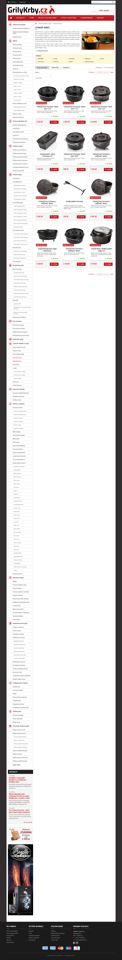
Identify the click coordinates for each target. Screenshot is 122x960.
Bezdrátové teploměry (19, 644)
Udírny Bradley (17, 44)
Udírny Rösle (17, 58)
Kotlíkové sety (17, 400)
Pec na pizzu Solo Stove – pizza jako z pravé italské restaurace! (19, 811)
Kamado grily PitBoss (19, 317)
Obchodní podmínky (12, 931)
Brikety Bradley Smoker (20, 107)
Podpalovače (17, 700)
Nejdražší (66, 67)
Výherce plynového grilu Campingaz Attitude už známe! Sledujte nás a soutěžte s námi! (19, 796)
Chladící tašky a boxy (19, 679)
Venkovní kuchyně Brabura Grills (21, 32)
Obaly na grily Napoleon (20, 737)
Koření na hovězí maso (20, 414)
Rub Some (16, 539)
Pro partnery (32, 940)
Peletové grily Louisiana (20, 160)
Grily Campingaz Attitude (20, 220)
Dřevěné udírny (17, 55)
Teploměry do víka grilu (20, 655)
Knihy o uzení (17, 86)
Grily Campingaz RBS (19, 206)
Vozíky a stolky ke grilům (20, 669)
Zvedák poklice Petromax (74, 201)
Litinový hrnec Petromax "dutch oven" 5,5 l (47, 108)
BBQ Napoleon (18, 473)
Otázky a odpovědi (68, 18)
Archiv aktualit (28, 822)
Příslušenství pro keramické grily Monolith (22, 308)
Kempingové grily (18, 227)
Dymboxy (15, 69)
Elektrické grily (18, 339)
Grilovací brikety (18, 690)
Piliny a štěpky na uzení (20, 103)
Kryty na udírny (17, 96)
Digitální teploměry (19, 641)
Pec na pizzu (17, 321)
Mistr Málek (17, 529)
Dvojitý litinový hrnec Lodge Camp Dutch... (47, 250)
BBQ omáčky (16, 432)
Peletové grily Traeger (19, 153)
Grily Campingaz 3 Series (20, 213)
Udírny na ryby (17, 114)
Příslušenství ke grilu (20, 623)
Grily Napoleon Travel (19, 192)
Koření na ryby (17, 425)
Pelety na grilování (18, 170)
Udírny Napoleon (18, 62)
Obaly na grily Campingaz (20, 747)
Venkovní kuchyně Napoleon (21, 28)
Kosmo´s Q (17, 518)
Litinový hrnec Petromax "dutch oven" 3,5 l (101, 108)
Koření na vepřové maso (20, 411)
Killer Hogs (16, 515)
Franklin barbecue (18, 504)
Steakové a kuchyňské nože (21, 602)
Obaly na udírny (17, 754)
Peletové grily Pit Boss (19, 150)
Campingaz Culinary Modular (21, 675)
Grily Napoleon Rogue (19, 185)
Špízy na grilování (18, 609)
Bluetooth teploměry (19, 651)
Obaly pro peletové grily (20, 761)
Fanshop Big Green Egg (20, 297)
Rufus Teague (17, 542)
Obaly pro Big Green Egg (20, 276)
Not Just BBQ (17, 532)
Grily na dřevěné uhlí (20, 121)
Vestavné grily (17, 37)
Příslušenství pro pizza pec (21, 335)
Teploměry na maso (19, 637)
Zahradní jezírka (55, 935)
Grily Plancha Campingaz (20, 251)
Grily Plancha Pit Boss (19, 254)
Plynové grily (17, 175)
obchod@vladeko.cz (81, 940)
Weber (15, 570)
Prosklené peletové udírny (21, 167)
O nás (31, 18)
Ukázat (37, 72)
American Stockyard (19, 466)
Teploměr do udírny (19, 79)
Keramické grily (18, 265)
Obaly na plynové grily (19, 733)
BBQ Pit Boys (17, 477)
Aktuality (13, 772)
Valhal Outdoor (17, 385)
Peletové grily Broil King (20, 157)
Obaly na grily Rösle (19, 740)
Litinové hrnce (17, 361)
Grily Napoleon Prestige (20, 189)
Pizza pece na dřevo (19, 328)
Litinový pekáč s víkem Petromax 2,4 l (47, 155)
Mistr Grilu (16, 525)
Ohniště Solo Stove (18, 396)
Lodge (15, 368)
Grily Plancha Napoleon (20, 258)
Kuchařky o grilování (19, 665)
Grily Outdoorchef (18, 132)
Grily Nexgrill (17, 261)
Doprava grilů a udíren (12, 933)
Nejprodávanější (42, 67)
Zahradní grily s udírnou (20, 164)
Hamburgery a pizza (19, 662)
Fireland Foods (18, 501)
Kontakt (100, 18)
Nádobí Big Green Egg (20, 283)
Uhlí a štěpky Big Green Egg (21, 279)
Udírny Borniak (17, 48)
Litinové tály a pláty (18, 354)
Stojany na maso (18, 595)
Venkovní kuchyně (19, 25)
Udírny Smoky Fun (18, 117)
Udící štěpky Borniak (19, 110)
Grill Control (16, 619)
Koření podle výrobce (19, 463)
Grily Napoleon (17, 182)
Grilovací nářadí (18, 578)
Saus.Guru (16, 546)
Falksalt (16, 494)
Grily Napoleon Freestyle (20, 195)
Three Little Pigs (18, 560)
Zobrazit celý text (42, 51)
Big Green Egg (17, 269)
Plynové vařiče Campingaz (21, 223)
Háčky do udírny (18, 82)
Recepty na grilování (47, 18)
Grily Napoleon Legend (20, 199)
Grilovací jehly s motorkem (21, 612)
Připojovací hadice (18, 704)
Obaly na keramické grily (20, 757)
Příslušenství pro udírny (20, 72)
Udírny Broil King (18, 65)
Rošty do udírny (18, 93)
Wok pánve (16, 364)
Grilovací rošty (17, 357)
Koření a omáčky (18, 404)
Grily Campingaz (18, 202)
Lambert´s (16, 522)
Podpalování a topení (20, 683)
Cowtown (16, 487)
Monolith (15, 300)
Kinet (73, 955)
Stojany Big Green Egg (20, 290)
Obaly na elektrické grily (20, 750)
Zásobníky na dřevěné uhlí (21, 707)
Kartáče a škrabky (18, 715)
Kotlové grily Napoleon (20, 125)
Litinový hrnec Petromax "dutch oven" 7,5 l (74, 108)
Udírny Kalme (17, 51)
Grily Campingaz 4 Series (20, 209)
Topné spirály (17, 100)
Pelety (14, 693)
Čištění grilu (17, 711)
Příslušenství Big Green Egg (21, 293)
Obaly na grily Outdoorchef (21, 743)
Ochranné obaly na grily (21, 726)
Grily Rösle (16, 128)
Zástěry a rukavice (18, 627)
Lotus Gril (16, 135)
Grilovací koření (17, 407)
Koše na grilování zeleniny (21, 599)
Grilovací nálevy (17, 449)
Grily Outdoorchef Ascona (21, 244)
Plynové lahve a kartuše (20, 697)
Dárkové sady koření (19, 452)
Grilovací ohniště (18, 389)
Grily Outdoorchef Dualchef (21, 237)
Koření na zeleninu (18, 428)
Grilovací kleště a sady (19, 585)
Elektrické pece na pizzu (20, 332)
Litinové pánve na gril (19, 347)
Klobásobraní (87, 18)
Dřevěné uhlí (16, 687)
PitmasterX (16, 535)
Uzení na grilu (17, 630)
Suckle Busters (18, 553)
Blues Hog (16, 480)
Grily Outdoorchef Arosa (20, 240)
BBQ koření (16, 439)
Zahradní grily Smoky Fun (20, 139)
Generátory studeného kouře (21, 76)
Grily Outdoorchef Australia (21, 234)
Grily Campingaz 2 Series (20, 216)
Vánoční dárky (17, 588)
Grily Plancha (17, 247)
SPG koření (16, 442)
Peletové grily (17, 146)
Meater (15, 581)
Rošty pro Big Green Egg (20, 286)
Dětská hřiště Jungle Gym (58, 933)
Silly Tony (16, 549)
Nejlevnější (55, 67)
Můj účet (9, 940)
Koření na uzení (17, 574)
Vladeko (53, 931)
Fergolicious (17, 497)
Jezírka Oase (54, 940)
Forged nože (17, 605)
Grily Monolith (17, 304)
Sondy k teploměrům (19, 658)
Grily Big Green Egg (19, 272)
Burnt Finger (17, 484)
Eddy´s (15, 490)
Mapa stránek (10, 942)
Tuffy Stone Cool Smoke (20, 567)
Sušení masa (17, 89)
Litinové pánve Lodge (19, 371)
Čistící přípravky (17, 718)
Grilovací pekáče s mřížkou (21, 592)
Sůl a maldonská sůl (19, 459)
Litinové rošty (17, 350)
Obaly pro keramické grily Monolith (20, 313)
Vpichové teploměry (19, 648)
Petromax (16, 382)
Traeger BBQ (17, 563)
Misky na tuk (16, 722)
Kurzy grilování (17, 672)
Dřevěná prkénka (18, 616)
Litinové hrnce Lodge (19, 375)
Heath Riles (17, 511)
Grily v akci (16, 765)
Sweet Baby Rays (18, 556)
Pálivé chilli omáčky (19, 435)
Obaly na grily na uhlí (19, 730)
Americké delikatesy (19, 445)
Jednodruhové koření (19, 456)
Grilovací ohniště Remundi (21, 393)
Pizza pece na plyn (18, 325)
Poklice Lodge (17, 378)
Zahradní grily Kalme (19, 142)
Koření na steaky (18, 418)
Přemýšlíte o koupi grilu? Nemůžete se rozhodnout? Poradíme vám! (17, 780)
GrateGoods (17, 508)
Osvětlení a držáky (18, 634)
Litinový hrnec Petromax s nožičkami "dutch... (101, 155)
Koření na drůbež (18, 421)
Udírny (15, 41)
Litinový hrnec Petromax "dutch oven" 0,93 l (74, 155)
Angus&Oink (17, 470)
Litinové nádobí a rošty (21, 343)
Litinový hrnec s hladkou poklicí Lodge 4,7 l (101, 250)
